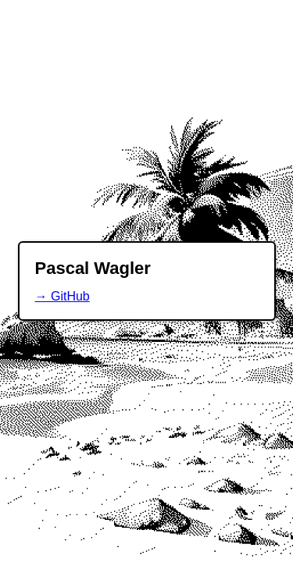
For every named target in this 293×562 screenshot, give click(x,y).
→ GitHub (62, 296)
